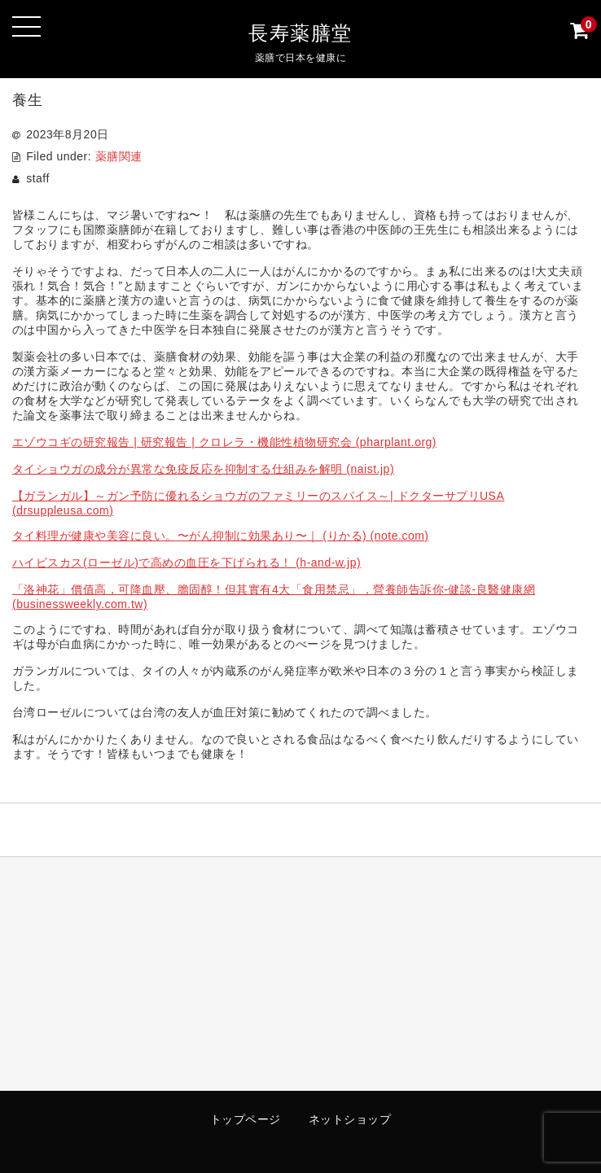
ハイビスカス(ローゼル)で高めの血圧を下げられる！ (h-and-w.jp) (186, 562)
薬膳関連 (119, 156)
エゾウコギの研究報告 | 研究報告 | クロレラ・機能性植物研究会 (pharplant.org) (224, 442)
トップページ (245, 1119)
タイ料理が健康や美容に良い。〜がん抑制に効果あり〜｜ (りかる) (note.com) (220, 535)
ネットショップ (350, 1119)
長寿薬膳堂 (300, 33)
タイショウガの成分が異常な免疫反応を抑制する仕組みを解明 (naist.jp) (203, 468)
